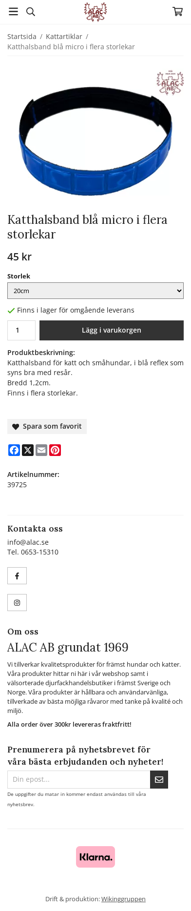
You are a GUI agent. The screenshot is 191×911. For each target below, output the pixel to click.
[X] (28, 450)
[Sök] (30, 11)
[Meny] (13, 11)
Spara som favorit (47, 426)
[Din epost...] (78, 780)
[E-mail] (41, 450)
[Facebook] (14, 450)
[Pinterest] (55, 450)
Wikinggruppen (123, 898)
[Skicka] (159, 780)
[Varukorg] (177, 11)
